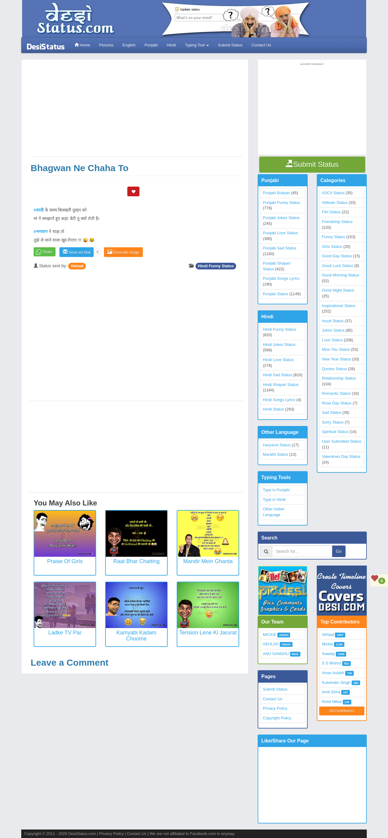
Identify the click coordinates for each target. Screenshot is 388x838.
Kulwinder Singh (336, 682)
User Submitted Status (341, 441)
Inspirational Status (339, 305)
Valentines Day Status (341, 456)
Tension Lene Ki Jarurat (207, 633)
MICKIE (269, 634)
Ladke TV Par (65, 633)
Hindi (171, 45)
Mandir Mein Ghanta (207, 561)
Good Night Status (338, 290)
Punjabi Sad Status (279, 248)
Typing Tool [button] (197, 45)
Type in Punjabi (276, 490)
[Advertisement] (136, 111)
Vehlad (77, 266)
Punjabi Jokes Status (281, 217)
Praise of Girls (64, 561)
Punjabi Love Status (280, 233)
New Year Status (336, 359)
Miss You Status (336, 349)
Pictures (106, 45)
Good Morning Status (340, 275)
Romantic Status (336, 393)
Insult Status (333, 321)
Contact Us (261, 45)
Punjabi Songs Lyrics (281, 278)
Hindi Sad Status (277, 375)
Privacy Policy (275, 708)
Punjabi (151, 45)
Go (339, 551)
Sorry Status (333, 422)
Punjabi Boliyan (276, 193)
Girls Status (332, 246)
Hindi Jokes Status (279, 344)
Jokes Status (333, 330)
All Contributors (341, 711)
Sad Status (331, 412)
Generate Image (123, 252)
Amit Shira (331, 692)
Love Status (332, 340)
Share (47, 252)
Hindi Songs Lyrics (279, 399)
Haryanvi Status (277, 445)
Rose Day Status (337, 403)
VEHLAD (271, 644)
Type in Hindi (274, 499)
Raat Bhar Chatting (136, 561)
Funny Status (333, 237)
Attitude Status (335, 202)
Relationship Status (339, 378)
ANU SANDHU (276, 653)
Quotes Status (334, 369)
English (128, 45)
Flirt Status (331, 212)
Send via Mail (76, 252)
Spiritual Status (335, 431)
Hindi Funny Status (216, 266)
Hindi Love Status (278, 359)
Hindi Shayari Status (281, 384)
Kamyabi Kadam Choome (136, 636)
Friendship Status (337, 221)
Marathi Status (275, 454)
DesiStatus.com (82, 833)
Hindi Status (273, 409)
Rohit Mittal (332, 701)
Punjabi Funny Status (281, 202)
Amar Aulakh (333, 673)
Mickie (327, 644)
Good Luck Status (337, 265)
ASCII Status (333, 193)
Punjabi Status (275, 294)
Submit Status (230, 45)
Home (82, 45)
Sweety (328, 653)
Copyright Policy (277, 718)
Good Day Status (337, 256)
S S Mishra (331, 663)
